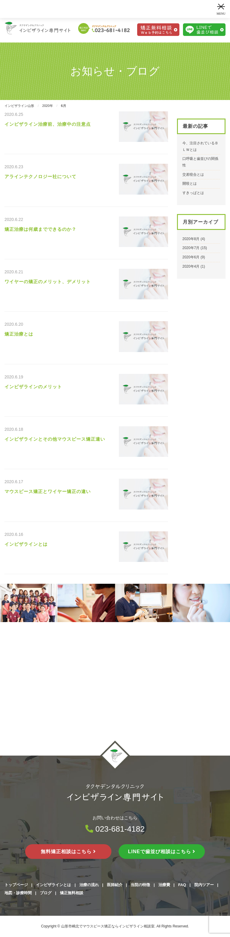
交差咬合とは (193, 174)
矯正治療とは (18, 333)
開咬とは (189, 183)
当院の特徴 (140, 885)
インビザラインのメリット (33, 386)
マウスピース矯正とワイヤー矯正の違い (47, 491)
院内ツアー (204, 885)
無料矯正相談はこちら (68, 851)
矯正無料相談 (71, 893)
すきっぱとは (193, 193)
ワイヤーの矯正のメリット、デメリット (47, 281)
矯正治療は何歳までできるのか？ (40, 229)
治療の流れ (89, 885)
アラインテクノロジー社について (40, 176)
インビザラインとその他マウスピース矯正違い (54, 439)
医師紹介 (114, 885)
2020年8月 (190, 239)
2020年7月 (190, 248)
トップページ (16, 885)
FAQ (182, 885)
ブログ (46, 893)
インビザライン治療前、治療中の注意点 (47, 124)
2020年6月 (190, 257)
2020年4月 (190, 266)
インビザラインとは (26, 544)
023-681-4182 (115, 828)
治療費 (164, 885)
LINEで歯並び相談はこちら (162, 851)
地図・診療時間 (18, 893)
